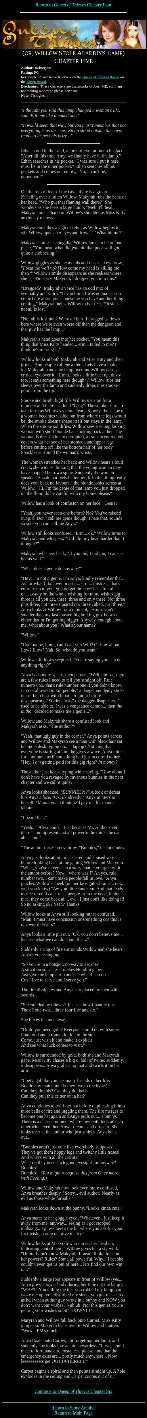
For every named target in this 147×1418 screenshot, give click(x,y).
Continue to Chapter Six (73, 1391)
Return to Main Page (73, 1412)
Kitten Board (36, 81)
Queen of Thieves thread (101, 77)
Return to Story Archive (73, 1407)
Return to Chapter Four (74, 4)
